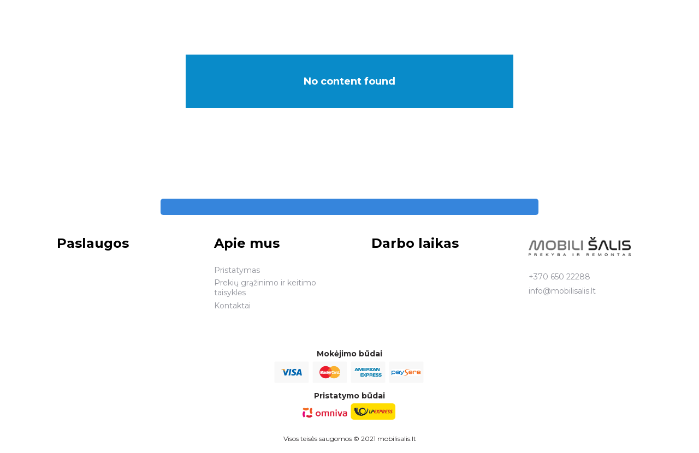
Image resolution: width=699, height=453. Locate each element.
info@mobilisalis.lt (562, 291)
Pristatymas (237, 270)
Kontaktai (232, 306)
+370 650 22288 (559, 277)
